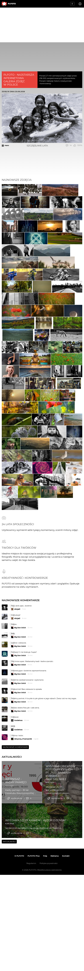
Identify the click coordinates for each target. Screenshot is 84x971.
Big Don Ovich (20, 777)
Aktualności (12, 906)
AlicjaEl (17, 759)
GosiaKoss (18, 870)
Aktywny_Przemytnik (23, 888)
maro (7, 145)
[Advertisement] (42, 25)
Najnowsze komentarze (21, 749)
